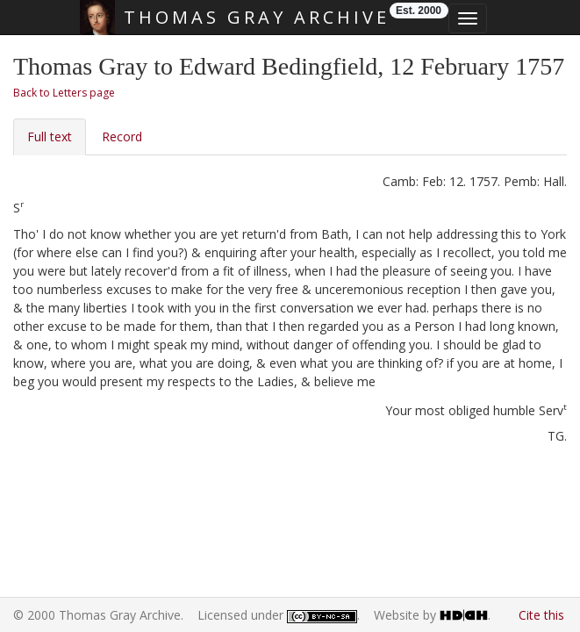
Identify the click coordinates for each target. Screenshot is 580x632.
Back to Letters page (64, 92)
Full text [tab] (49, 136)
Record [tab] (122, 136)
